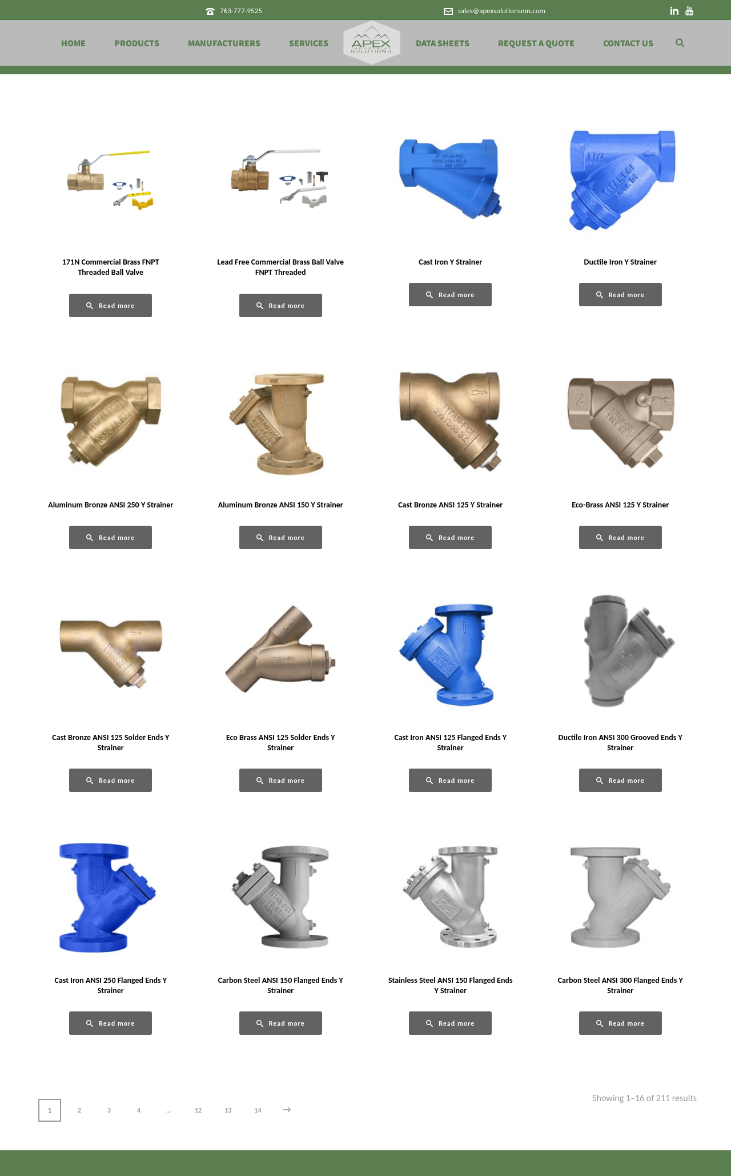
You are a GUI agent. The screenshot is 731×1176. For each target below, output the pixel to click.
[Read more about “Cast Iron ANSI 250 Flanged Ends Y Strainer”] (110, 1023)
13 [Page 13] (227, 1110)
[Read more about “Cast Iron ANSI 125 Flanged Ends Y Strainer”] (450, 780)
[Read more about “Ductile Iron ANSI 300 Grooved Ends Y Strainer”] (620, 780)
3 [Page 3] (109, 1110)
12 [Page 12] (198, 1110)
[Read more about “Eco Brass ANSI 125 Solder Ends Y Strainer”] (280, 780)
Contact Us (628, 43)
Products (136, 43)
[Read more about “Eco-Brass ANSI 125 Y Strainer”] (620, 537)
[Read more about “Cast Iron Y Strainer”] (450, 294)
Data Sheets (442, 43)
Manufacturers (224, 43)
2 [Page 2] (79, 1110)
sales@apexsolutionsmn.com (501, 10)
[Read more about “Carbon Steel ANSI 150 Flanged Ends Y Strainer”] (280, 1023)
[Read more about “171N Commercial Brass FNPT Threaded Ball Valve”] (110, 305)
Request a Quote (536, 43)
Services (308, 43)
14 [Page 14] (257, 1110)
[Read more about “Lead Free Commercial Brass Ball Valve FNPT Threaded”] (280, 305)
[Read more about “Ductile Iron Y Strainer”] (620, 294)
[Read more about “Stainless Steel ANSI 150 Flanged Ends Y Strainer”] (450, 1023)
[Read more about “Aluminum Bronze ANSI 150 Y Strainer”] (280, 537)
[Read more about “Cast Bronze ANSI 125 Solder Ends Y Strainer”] (110, 780)
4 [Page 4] (138, 1110)
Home (73, 43)
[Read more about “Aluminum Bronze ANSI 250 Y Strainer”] (110, 537)
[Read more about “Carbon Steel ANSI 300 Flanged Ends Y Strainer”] (620, 1023)
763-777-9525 (241, 10)
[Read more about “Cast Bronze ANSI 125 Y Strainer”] (450, 537)
